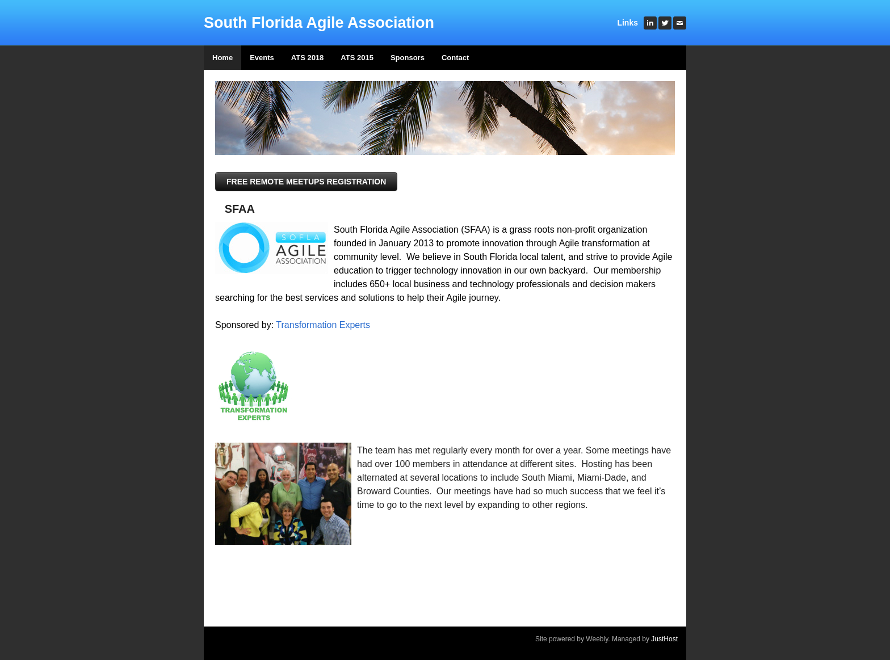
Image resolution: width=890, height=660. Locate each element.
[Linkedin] (650, 23)
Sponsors (408, 57)
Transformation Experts (323, 325)
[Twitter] (664, 23)
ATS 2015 (357, 57)
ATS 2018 (307, 57)
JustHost (664, 639)
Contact (455, 57)
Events (262, 57)
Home (222, 57)
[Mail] (679, 23)
